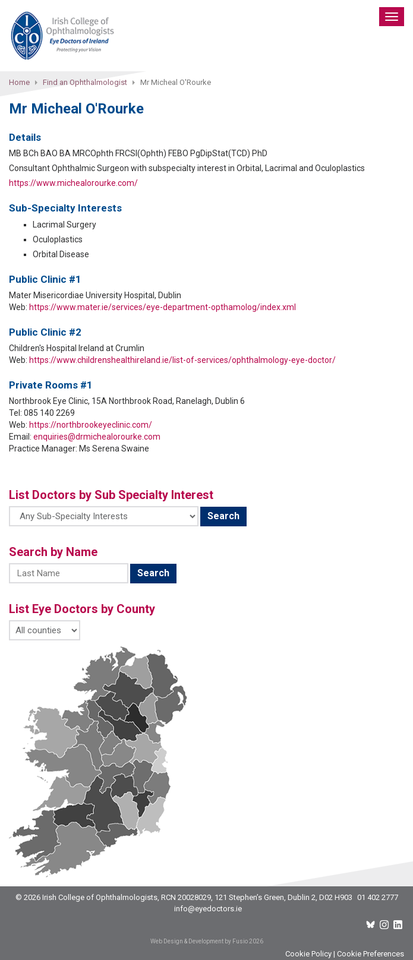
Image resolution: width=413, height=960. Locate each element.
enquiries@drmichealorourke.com (96, 436)
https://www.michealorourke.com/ (73, 183)
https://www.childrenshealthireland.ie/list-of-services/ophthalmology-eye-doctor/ (182, 360)
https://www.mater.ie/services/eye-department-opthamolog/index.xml (162, 307)
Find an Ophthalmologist (85, 82)
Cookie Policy (308, 953)
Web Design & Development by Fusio (199, 941)
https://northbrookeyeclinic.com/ (90, 425)
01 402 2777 (377, 897)
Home (19, 82)
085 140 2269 (49, 413)
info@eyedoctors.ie (208, 908)
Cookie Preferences (370, 953)
